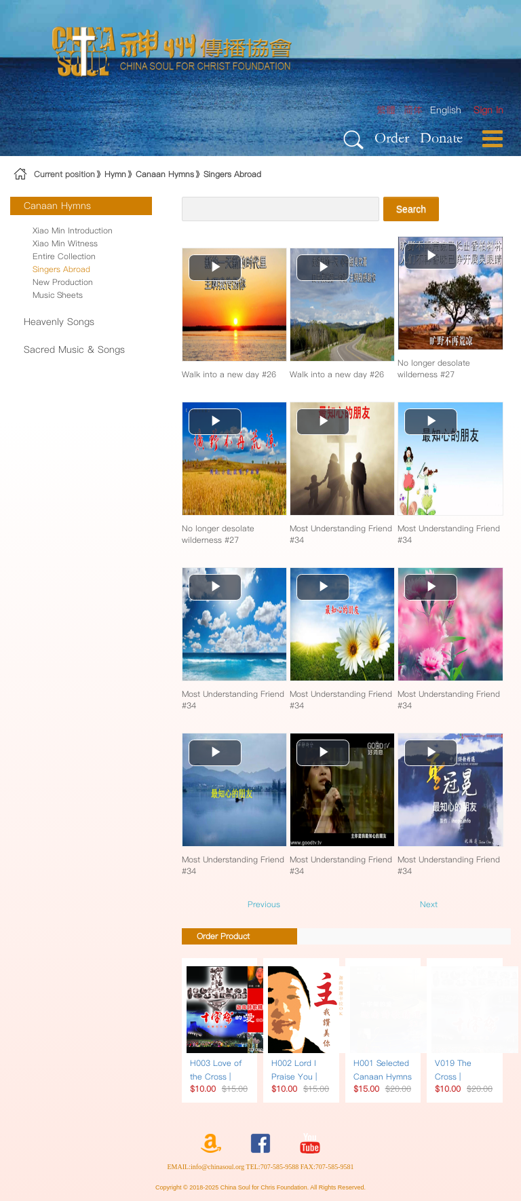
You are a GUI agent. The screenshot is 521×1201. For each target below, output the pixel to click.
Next (429, 904)
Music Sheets (58, 295)
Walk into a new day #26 (229, 374)
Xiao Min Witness (65, 243)
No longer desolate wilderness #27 (434, 368)
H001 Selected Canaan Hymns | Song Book (382, 1076)
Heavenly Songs (59, 321)
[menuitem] (488, 110)
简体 (413, 110)
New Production (63, 282)
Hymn (115, 174)
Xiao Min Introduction (73, 230)
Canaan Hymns (165, 174)
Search (411, 209)
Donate (441, 137)
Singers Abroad (232, 174)
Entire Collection (64, 256)
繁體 (386, 110)
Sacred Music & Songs (74, 349)
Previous (264, 904)
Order (391, 137)
